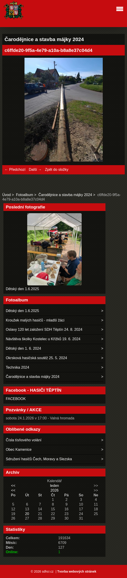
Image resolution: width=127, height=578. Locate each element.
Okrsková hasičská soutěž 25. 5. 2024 (36, 358)
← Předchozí (15, 169)
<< (13, 486)
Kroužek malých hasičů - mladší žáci (35, 320)
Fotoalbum (24, 195)
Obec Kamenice (19, 449)
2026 (55, 490)
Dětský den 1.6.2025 (22, 289)
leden (54, 486)
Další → (35, 169)
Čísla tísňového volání (23, 440)
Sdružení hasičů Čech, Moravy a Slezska (39, 459)
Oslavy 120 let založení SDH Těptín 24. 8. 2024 (44, 329)
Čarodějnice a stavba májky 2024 (65, 195)
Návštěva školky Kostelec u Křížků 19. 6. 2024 (43, 339)
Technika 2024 (17, 367)
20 (27, 514)
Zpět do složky (56, 169)
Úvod (6, 195)
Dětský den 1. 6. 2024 (23, 348)
